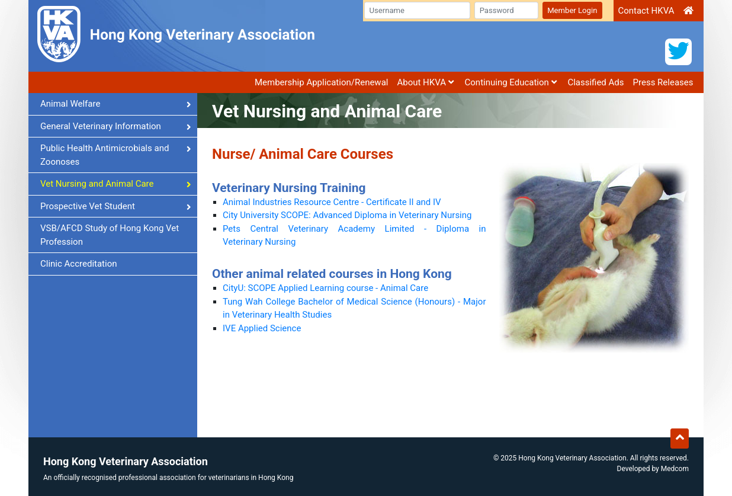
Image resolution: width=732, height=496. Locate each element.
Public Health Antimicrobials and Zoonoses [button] (115, 155)
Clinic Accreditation (78, 263)
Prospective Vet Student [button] (115, 206)
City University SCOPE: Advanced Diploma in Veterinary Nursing (347, 215)
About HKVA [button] (425, 82)
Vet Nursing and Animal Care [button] (115, 183)
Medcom (675, 469)
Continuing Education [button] (511, 82)
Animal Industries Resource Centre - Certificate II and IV (332, 202)
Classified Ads (595, 82)
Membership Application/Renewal (322, 82)
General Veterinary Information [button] (115, 126)
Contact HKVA (646, 10)
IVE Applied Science (262, 328)
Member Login (572, 10)
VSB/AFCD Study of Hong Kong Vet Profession (109, 235)
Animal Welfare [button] (115, 103)
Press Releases (663, 82)
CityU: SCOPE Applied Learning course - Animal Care (325, 288)
